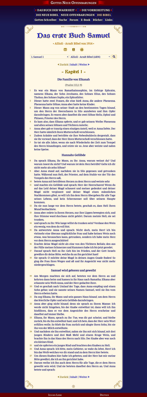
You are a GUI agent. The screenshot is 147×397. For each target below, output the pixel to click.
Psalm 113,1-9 (73, 85)
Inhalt (73, 64)
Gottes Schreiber (46, 19)
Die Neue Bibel (47, 15)
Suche (63, 19)
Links (108, 19)
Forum (74, 19)
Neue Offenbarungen (78, 15)
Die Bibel (104, 15)
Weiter (84, 64)
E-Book (85, 19)
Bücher (98, 19)
